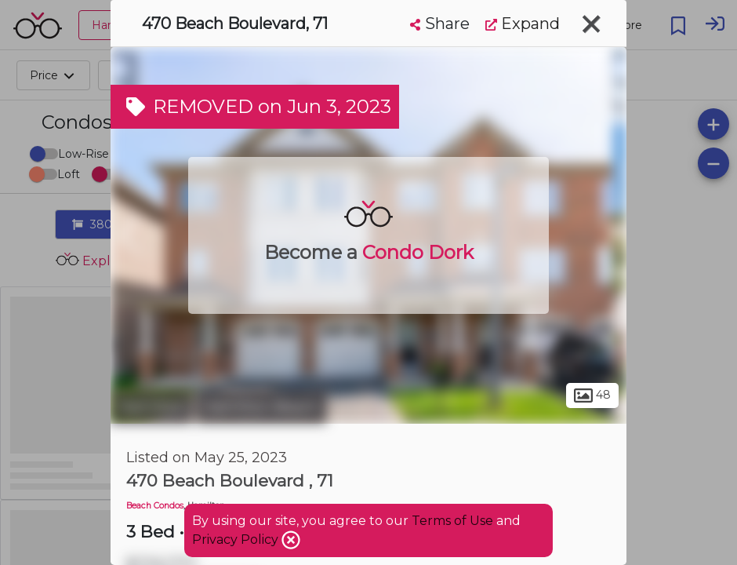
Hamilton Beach (261, 406)
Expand (522, 23)
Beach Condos (154, 506)
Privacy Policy (236, 539)
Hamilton (151, 406)
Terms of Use (452, 520)
